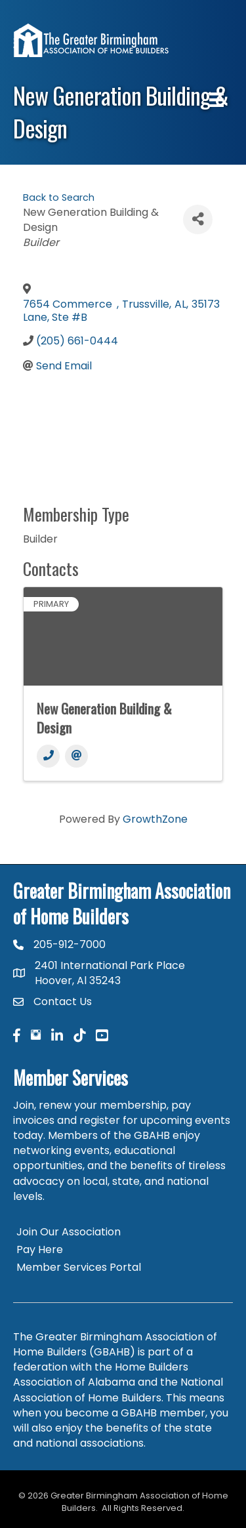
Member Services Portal (78, 1267)
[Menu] (216, 99)
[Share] (198, 219)
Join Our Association (68, 1231)
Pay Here (39, 1249)
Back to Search (58, 197)
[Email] (76, 756)
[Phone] (48, 756)
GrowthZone (155, 819)
